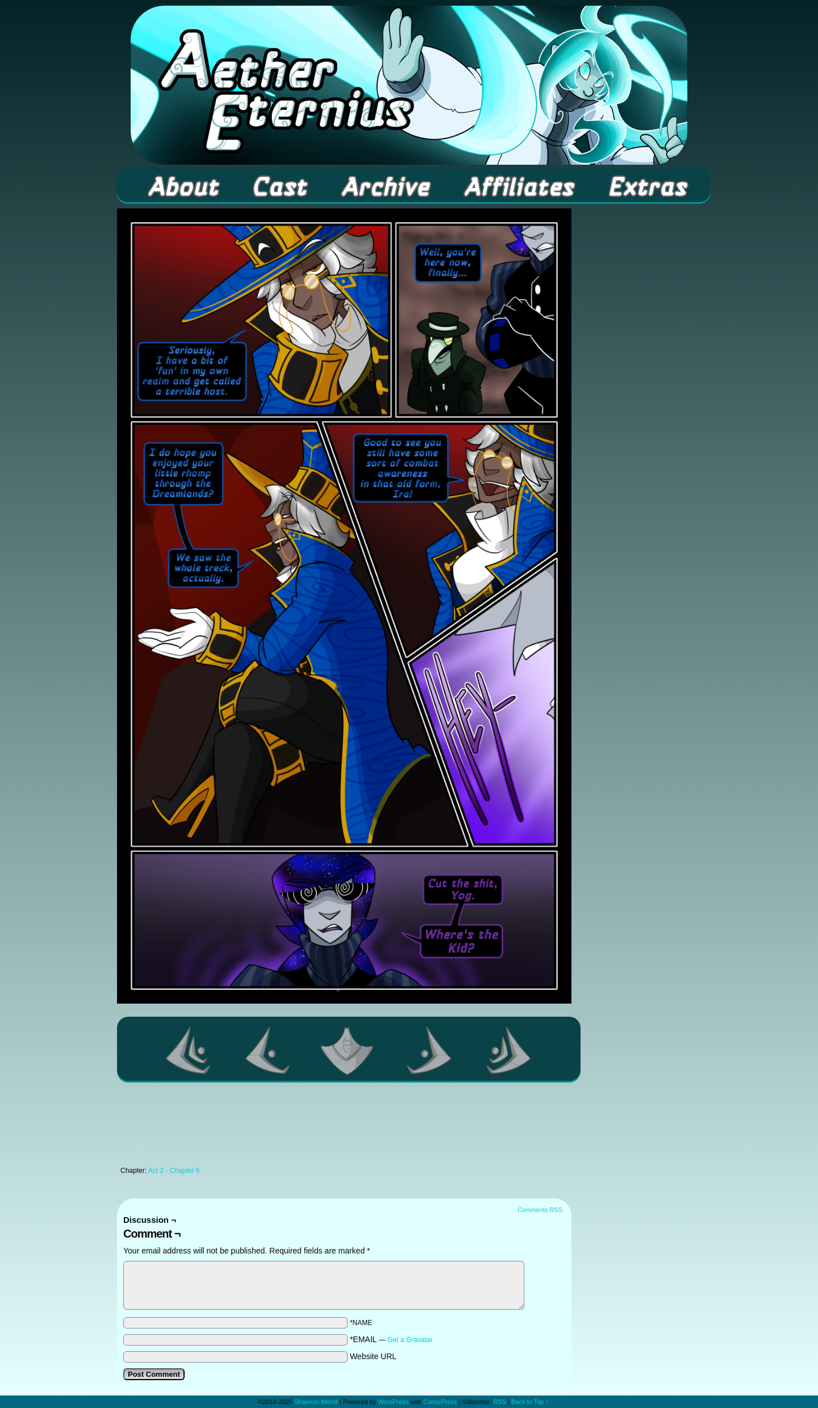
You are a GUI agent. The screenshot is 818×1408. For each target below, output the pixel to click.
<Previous (268, 1050)
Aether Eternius (409, 85)
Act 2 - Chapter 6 (174, 1171)
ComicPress (440, 1401)
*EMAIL (391, 1339)
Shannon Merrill (316, 1401)
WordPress (393, 1401)
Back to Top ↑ (530, 1401)
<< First (188, 1050)
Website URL (373, 1356)
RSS (499, 1401)
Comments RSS (539, 1209)
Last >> (509, 1050)
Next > (429, 1050)
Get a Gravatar (409, 1340)
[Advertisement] (344, 1127)
